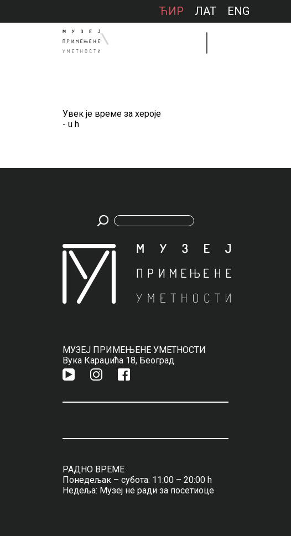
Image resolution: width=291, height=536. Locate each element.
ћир (171, 11)
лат (205, 11)
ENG (238, 11)
